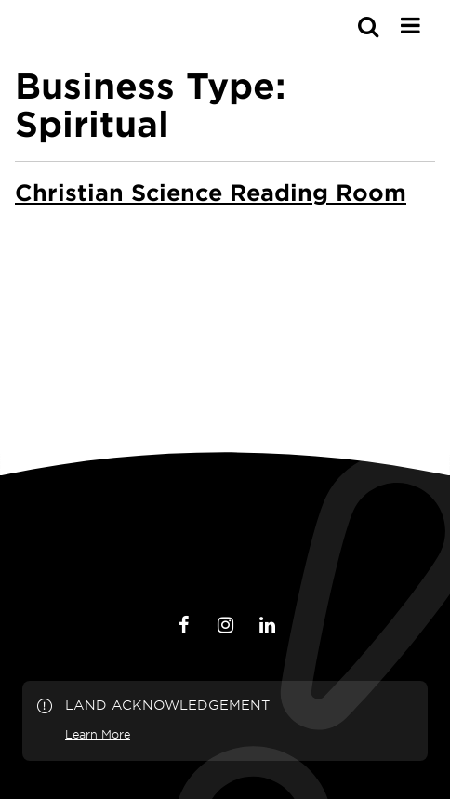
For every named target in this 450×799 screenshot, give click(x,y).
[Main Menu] (410, 25)
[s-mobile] (335, 26)
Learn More (97, 733)
